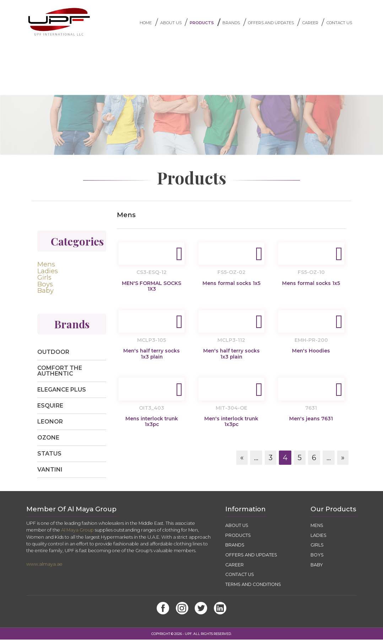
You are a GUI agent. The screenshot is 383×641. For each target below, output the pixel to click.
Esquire (50, 407)
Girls (44, 279)
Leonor (50, 423)
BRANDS (235, 23)
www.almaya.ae (44, 565)
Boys (45, 285)
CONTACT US (342, 23)
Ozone (48, 439)
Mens (46, 266)
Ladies (47, 272)
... (256, 461)
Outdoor (53, 353)
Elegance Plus (61, 391)
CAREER (314, 23)
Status (49, 455)
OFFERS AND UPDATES (275, 23)
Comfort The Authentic (59, 372)
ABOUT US (175, 23)
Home (150, 23)
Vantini (50, 471)
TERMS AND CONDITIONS (254, 585)
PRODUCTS (206, 23)
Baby (45, 292)
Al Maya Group (77, 531)
